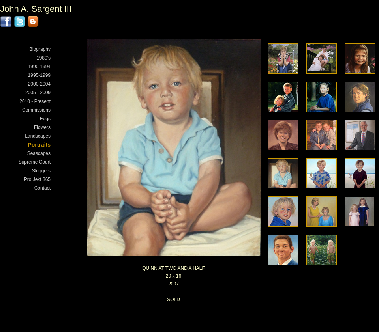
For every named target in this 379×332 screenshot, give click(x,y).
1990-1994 (39, 66)
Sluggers (41, 170)
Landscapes (38, 136)
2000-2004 (39, 84)
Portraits (39, 145)
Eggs (45, 118)
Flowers (42, 127)
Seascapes (39, 153)
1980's (44, 58)
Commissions (36, 110)
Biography (40, 49)
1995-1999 (39, 75)
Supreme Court (35, 162)
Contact (42, 188)
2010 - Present (35, 101)
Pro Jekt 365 (37, 179)
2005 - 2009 (38, 92)
